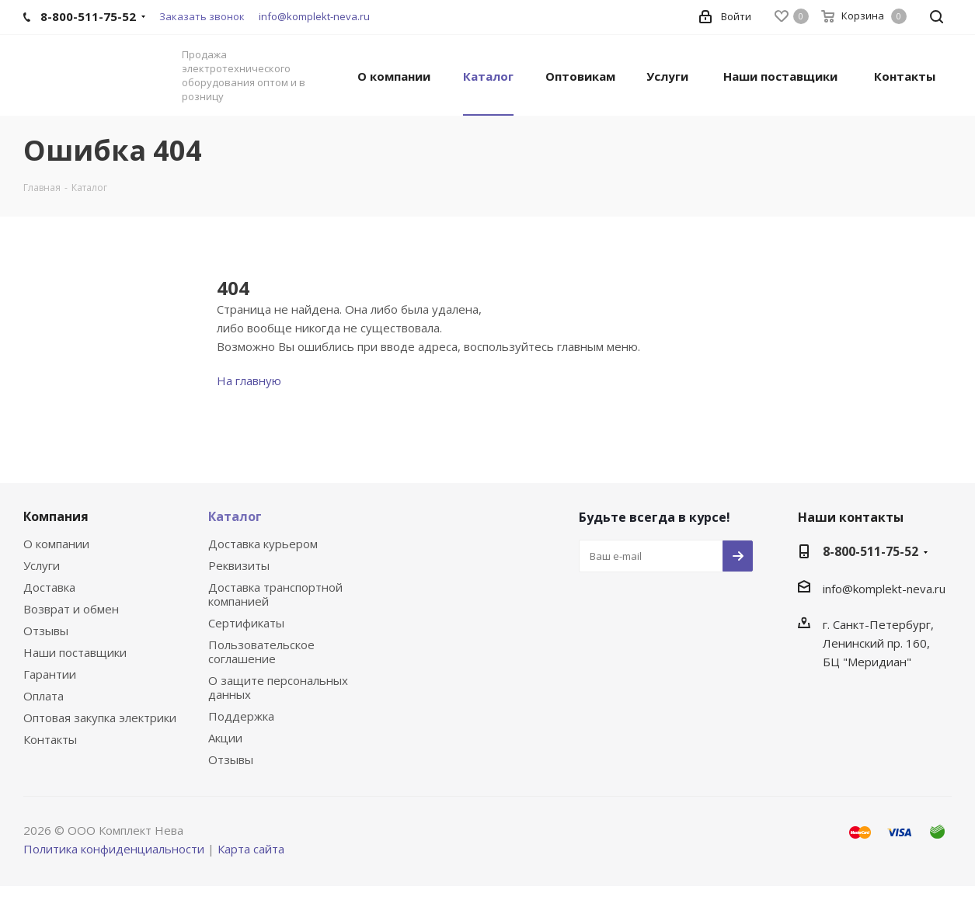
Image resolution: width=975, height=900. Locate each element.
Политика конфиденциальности (113, 849)
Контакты (50, 739)
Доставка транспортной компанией (275, 594)
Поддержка (241, 716)
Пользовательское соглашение (261, 651)
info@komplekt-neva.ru (314, 16)
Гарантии (49, 674)
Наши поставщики (75, 652)
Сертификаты (246, 623)
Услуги (41, 565)
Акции (225, 737)
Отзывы (45, 630)
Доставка (49, 587)
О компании (56, 543)
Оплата (43, 696)
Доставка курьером (263, 543)
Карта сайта (251, 849)
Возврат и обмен (71, 609)
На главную (249, 380)
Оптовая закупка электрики (99, 717)
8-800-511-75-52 (870, 551)
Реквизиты (239, 565)
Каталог (235, 516)
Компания (56, 516)
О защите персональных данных (278, 687)
